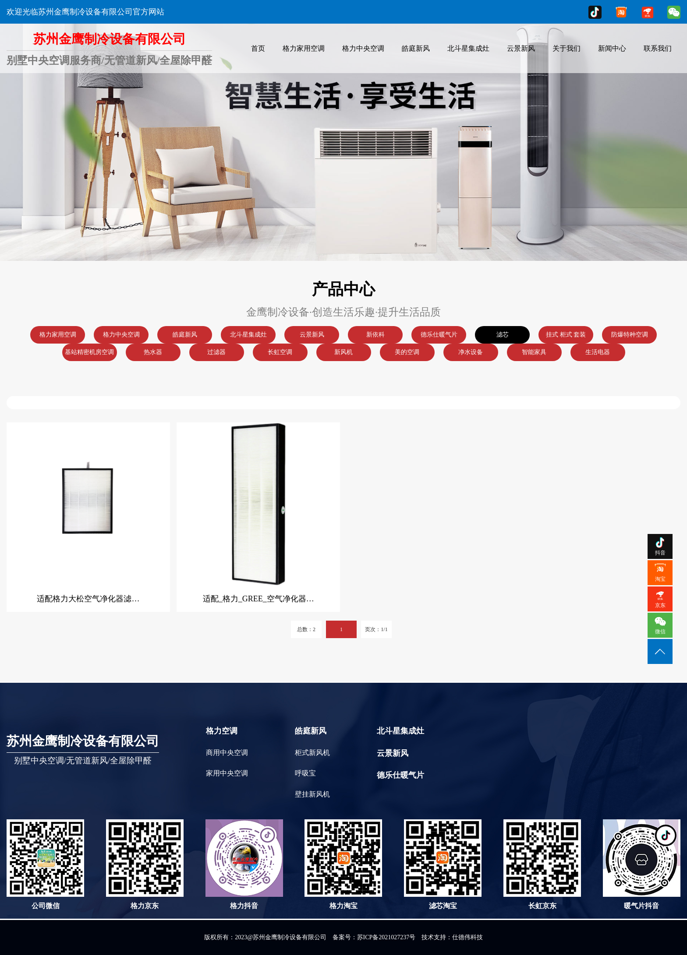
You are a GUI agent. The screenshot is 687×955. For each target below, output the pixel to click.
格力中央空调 (363, 48)
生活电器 (597, 352)
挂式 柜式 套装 (566, 334)
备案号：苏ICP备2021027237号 (374, 937)
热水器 (153, 352)
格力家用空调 (304, 48)
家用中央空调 (227, 773)
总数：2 (306, 629)
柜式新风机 (312, 752)
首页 (258, 48)
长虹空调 (280, 352)
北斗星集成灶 (468, 48)
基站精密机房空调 (89, 352)
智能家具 (534, 352)
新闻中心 (612, 48)
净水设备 (470, 352)
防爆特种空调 (629, 334)
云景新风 (521, 48)
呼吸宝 (305, 773)
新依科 (375, 334)
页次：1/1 (376, 629)
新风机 (343, 352)
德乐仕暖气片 (439, 334)
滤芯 (502, 334)
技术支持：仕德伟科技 (452, 937)
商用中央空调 (227, 752)
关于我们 (566, 48)
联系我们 (658, 48)
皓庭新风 (416, 48)
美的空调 (407, 352)
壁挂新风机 (312, 794)
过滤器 (216, 352)
